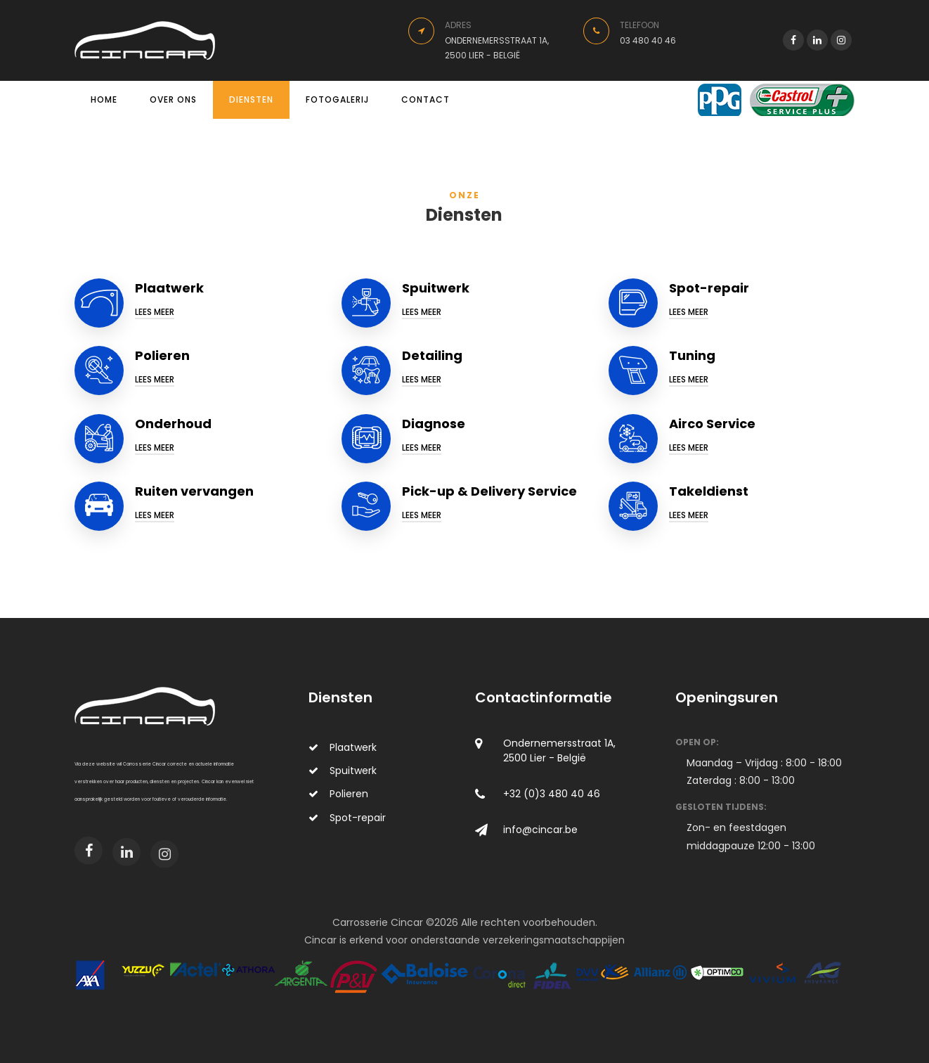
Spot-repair (347, 818)
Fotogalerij (337, 99)
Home (104, 99)
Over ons (173, 99)
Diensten (251, 99)
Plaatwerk (342, 747)
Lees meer (154, 312)
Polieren (338, 794)
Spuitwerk (342, 771)
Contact (425, 99)
